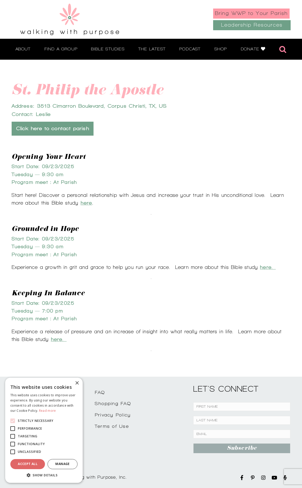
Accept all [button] (27, 464)
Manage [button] (62, 464)
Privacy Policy (113, 414)
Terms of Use (112, 426)
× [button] (77, 383)
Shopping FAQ (113, 403)
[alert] (44, 430)
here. (268, 267)
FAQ (100, 392)
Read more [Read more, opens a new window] (47, 410)
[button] (44, 475)
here (86, 202)
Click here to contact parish (52, 128)
